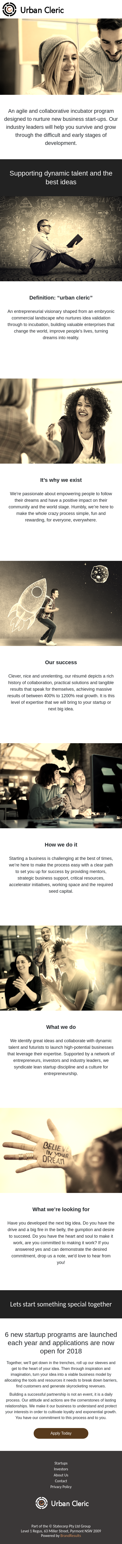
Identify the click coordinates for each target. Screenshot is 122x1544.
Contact (61, 1481)
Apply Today (61, 1433)
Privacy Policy (61, 1486)
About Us (61, 1475)
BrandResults (71, 1535)
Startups (61, 1463)
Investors (61, 1469)
